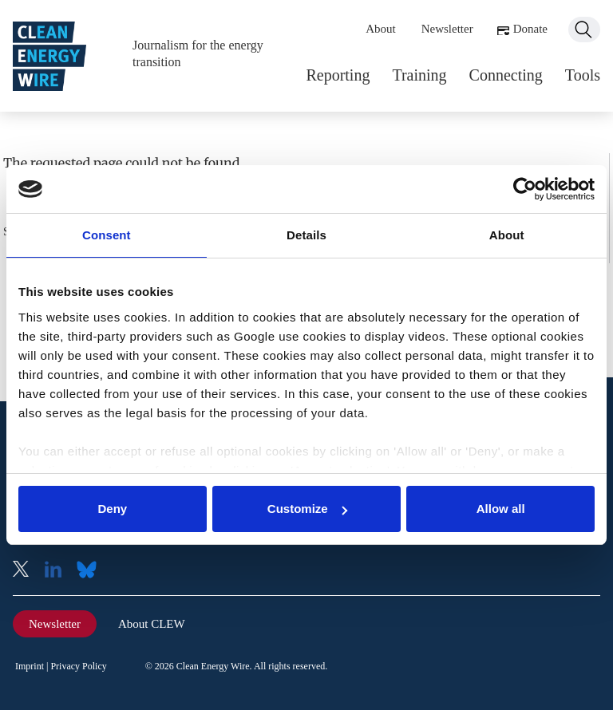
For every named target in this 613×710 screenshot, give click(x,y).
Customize (307, 508)
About (381, 28)
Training (419, 75)
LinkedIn (59, 571)
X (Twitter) (27, 571)
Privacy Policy (78, 666)
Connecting (506, 75)
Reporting (338, 75)
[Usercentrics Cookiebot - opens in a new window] (525, 189)
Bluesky (91, 571)
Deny (112, 508)
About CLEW (151, 623)
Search (584, 29)
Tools (582, 75)
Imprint (29, 666)
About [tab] (506, 235)
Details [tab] (306, 235)
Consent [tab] (106, 235)
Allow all (501, 508)
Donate (530, 28)
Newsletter (447, 28)
